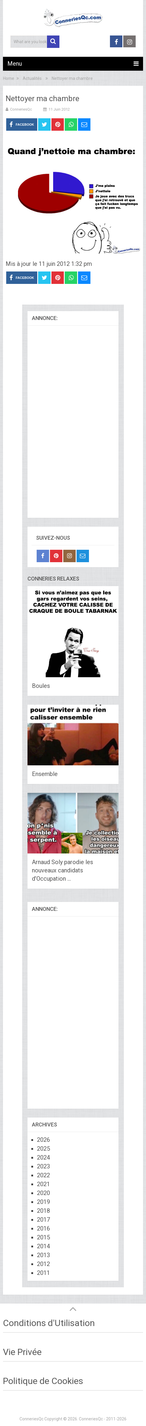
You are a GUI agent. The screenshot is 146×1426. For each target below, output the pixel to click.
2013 (43, 1255)
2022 (43, 1175)
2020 (43, 1193)
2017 (43, 1219)
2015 (43, 1237)
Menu (14, 63)
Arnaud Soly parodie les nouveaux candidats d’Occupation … (62, 870)
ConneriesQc (21, 109)
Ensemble (45, 773)
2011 (43, 1272)
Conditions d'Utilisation (49, 1323)
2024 (43, 1157)
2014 (43, 1246)
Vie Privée (22, 1352)
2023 (43, 1166)
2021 (43, 1184)
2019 (43, 1201)
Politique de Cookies (43, 1381)
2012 (43, 1263)
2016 (43, 1228)
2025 (43, 1148)
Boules (41, 685)
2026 (43, 1139)
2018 (43, 1210)
